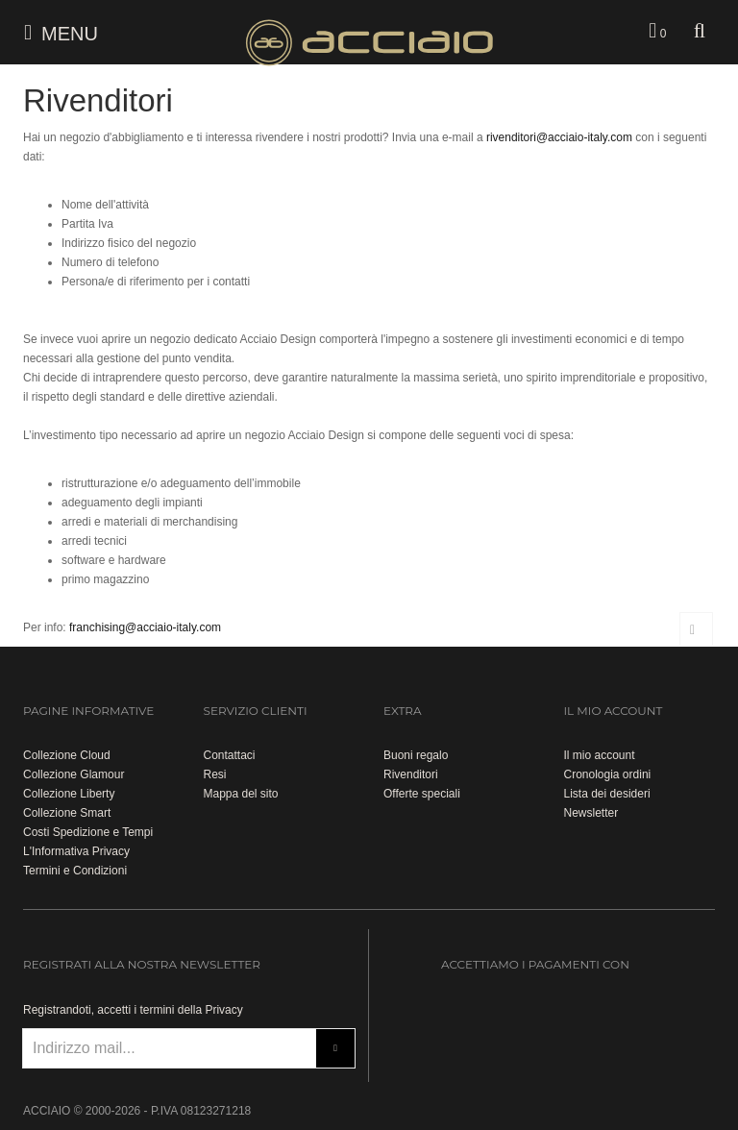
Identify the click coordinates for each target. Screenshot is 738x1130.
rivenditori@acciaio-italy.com (559, 137)
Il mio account (599, 755)
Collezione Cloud (67, 755)
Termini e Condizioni (75, 870)
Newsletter (591, 813)
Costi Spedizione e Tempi (88, 832)
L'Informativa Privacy (76, 851)
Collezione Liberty (68, 793)
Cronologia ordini (608, 774)
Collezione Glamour (73, 774)
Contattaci (230, 755)
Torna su (696, 629)
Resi (215, 774)
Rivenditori (410, 774)
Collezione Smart (67, 813)
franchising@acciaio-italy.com (145, 627)
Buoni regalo (415, 755)
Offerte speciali (421, 793)
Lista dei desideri (607, 793)
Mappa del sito (241, 793)
